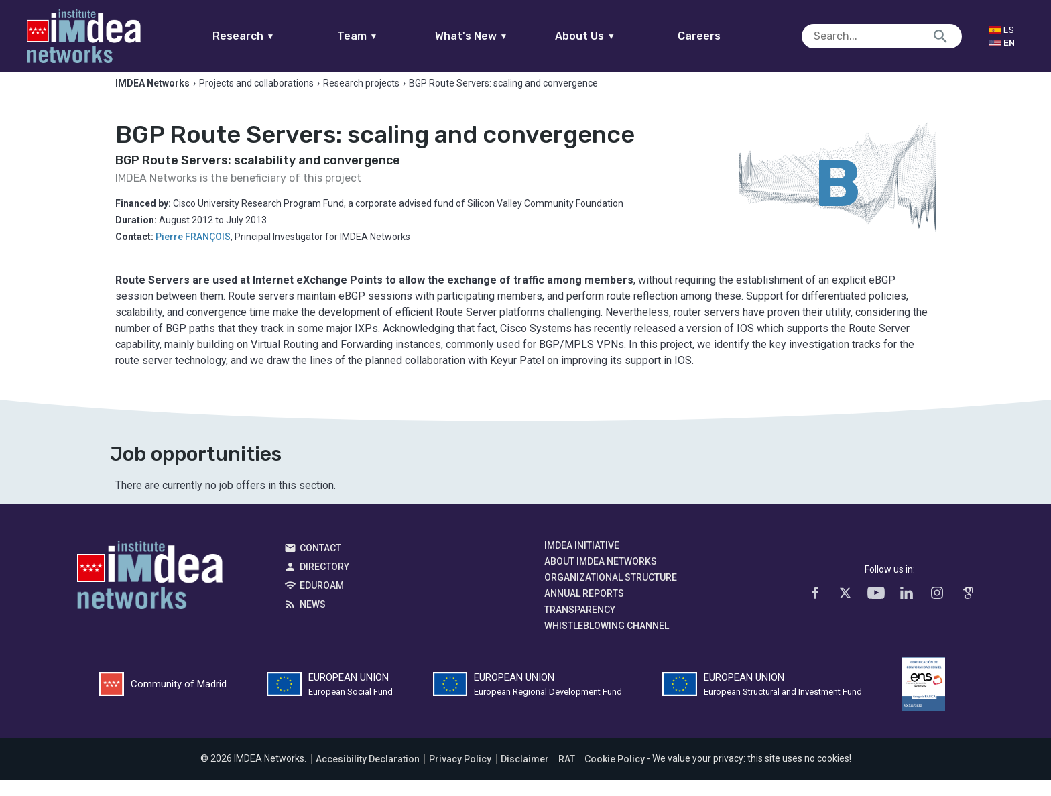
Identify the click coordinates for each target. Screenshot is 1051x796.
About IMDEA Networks (600, 577)
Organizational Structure (610, 593)
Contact (320, 564)
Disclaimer (525, 775)
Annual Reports (584, 609)
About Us (611, 36)
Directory (324, 582)
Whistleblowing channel (606, 641)
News (313, 620)
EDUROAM (322, 601)
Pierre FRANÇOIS (193, 252)
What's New (497, 36)
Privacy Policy (460, 775)
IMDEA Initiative (581, 561)
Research (269, 36)
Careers (725, 36)
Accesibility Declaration (368, 775)
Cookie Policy (614, 775)
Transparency (579, 625)
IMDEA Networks (150, 594)
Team (383, 36)
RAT (566, 775)
